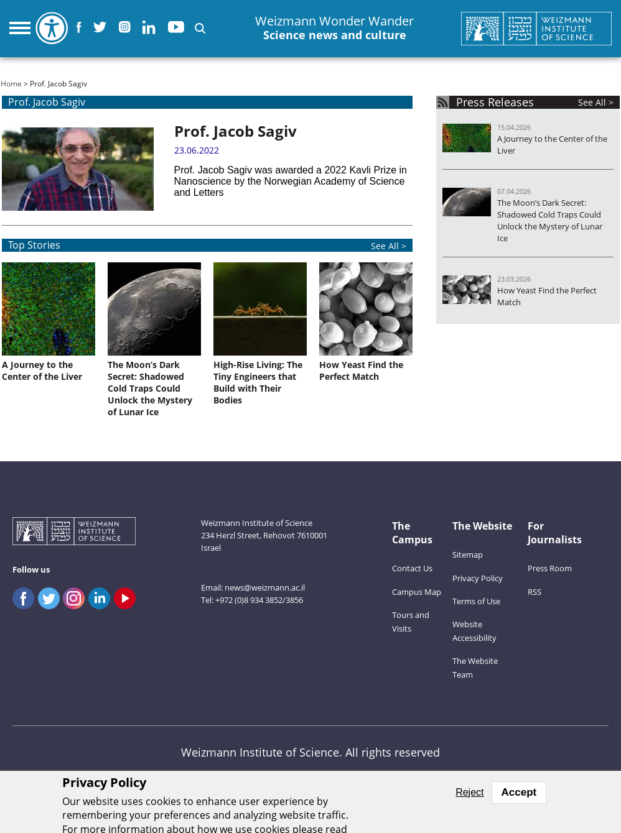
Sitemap (467, 554)
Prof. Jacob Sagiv (235, 131)
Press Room (550, 568)
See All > (596, 102)
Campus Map (416, 591)
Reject (469, 792)
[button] (200, 28)
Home (11, 83)
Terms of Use (476, 601)
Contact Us (412, 568)
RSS (534, 591)
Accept (519, 792)
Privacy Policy (477, 578)
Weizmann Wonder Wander (334, 28)
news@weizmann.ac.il (265, 587)
